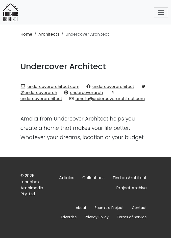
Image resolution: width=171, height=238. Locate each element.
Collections (93, 178)
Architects (48, 34)
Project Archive (131, 188)
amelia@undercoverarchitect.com (107, 99)
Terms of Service (132, 217)
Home (26, 34)
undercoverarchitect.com (49, 86)
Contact (139, 207)
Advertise (68, 217)
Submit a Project (109, 207)
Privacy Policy (97, 217)
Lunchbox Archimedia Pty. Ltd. (31, 188)
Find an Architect (130, 178)
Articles (66, 178)
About (81, 207)
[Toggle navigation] (161, 12)
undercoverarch (83, 93)
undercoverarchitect (110, 86)
